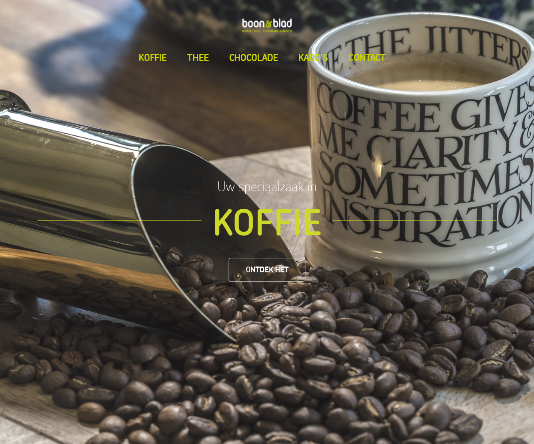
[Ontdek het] (267, 270)
